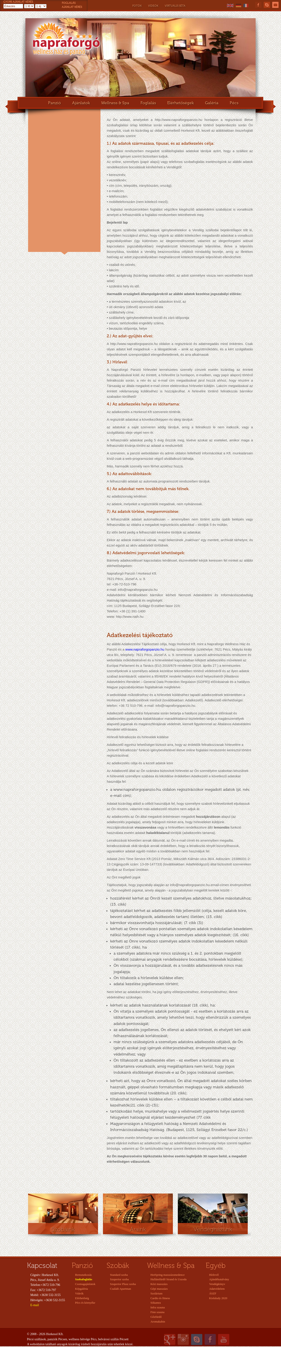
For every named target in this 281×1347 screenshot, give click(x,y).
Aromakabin (157, 1321)
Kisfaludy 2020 (218, 1298)
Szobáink (63, 1229)
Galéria (212, 102)
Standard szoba (119, 1274)
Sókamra (155, 1302)
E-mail (34, 1305)
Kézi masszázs (158, 1284)
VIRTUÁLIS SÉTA (175, 5)
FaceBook (258, 5)
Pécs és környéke (85, 1302)
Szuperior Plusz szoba (123, 1284)
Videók (79, 1293)
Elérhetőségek (180, 102)
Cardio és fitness (160, 1298)
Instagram (183, 1339)
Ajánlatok (81, 102)
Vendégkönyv (217, 1284)
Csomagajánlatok (85, 1284)
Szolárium (156, 1293)
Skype (267, 5)
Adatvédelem (217, 1288)
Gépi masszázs (159, 1288)
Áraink (138, 1229)
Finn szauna (157, 1312)
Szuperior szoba (119, 1279)
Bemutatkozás (83, 1274)
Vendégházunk (213, 1229)
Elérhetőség (82, 1298)
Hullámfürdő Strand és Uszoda (168, 1279)
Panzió (54, 102)
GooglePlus (169, 1339)
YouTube (223, 1339)
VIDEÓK (153, 5)
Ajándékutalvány (219, 1279)
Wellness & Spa (115, 102)
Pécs (234, 102)
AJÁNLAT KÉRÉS (72, 7)
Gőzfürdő (156, 1316)
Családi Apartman (120, 1288)
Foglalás (148, 102)
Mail (275, 5)
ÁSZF (212, 1293)
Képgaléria (81, 1288)
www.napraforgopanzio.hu (144, 649)
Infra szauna (157, 1307)
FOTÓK (137, 5)
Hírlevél (214, 1274)
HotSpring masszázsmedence (167, 1274)
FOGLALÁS (69, 2)
